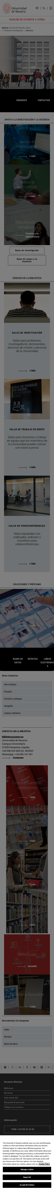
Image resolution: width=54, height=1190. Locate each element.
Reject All (27, 1177)
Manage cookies (27, 1169)
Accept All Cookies (27, 1185)
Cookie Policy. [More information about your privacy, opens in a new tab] (44, 1164)
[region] (27, 1162)
